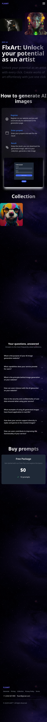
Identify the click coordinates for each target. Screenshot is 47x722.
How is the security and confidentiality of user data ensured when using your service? (23, 400)
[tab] (23, 119)
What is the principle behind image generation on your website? (23, 378)
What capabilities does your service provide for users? (23, 367)
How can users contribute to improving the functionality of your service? (23, 432)
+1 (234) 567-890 (9, 696)
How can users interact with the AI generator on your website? (23, 389)
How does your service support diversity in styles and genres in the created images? (23, 421)
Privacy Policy (29, 691)
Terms (38, 691)
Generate (6, 691)
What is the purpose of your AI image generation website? (23, 357)
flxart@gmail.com (23, 696)
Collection (20, 691)
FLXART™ (11, 703)
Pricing (13, 691)
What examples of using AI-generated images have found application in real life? (23, 411)
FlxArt (5, 3)
